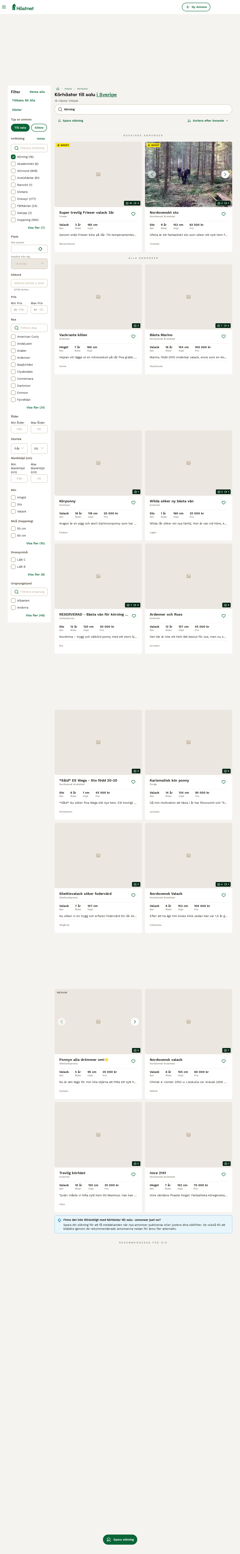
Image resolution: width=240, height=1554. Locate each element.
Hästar (17, 110)
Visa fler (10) (35, 543)
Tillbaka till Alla (23, 100)
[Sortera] (208, 121)
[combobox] (23, 249)
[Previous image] (152, 174)
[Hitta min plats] (40, 249)
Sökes (39, 127)
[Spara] (133, 214)
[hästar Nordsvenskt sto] (188, 174)
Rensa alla (37, 92)
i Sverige (107, 94)
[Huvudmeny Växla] (4, 7)
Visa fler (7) (36, 227)
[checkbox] (13, 157)
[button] (188, 174)
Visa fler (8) (36, 574)
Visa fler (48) (35, 615)
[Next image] (225, 174)
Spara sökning (70, 120)
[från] (22, 310)
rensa (41, 138)
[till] (42, 310)
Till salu (20, 127)
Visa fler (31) (36, 407)
